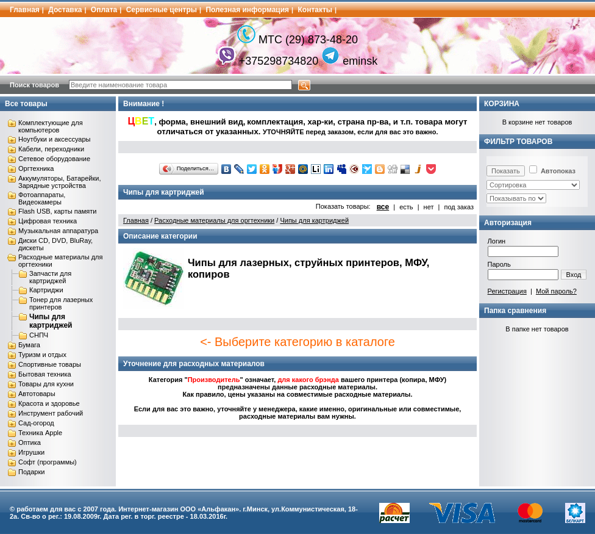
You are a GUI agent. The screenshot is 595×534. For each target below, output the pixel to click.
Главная (25, 9)
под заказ (459, 207)
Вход (574, 274)
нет (429, 207)
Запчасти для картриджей (50, 277)
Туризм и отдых (42, 354)
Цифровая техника (47, 221)
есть (406, 207)
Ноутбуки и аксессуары (54, 139)
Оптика (29, 442)
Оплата (104, 9)
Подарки (31, 471)
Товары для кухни (46, 384)
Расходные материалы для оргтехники (214, 220)
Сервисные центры (161, 9)
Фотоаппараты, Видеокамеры (41, 198)
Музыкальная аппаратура (58, 230)
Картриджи (46, 290)
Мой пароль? (556, 291)
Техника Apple (40, 432)
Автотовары (36, 393)
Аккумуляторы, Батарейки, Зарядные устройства (59, 182)
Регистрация (507, 291)
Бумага (29, 344)
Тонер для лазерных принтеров (61, 303)
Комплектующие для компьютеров (50, 126)
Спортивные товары (49, 364)
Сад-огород (36, 423)
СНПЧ (38, 335)
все (383, 207)
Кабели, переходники (51, 149)
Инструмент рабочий (50, 413)
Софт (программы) (47, 462)
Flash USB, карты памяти (57, 211)
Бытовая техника (44, 374)
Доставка (65, 9)
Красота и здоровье (49, 403)
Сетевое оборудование (54, 158)
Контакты (315, 9)
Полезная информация (247, 9)
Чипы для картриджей (50, 321)
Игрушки (31, 452)
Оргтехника (36, 168)
